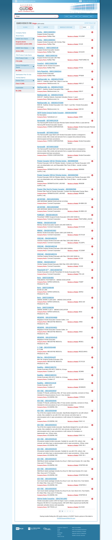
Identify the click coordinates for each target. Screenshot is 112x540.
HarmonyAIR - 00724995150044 (47, 133)
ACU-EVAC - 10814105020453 (47, 425)
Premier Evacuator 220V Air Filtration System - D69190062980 (57, 175)
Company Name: (42, 36)
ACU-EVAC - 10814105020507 (47, 391)
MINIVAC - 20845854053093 (46, 231)
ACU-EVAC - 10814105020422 (47, 459)
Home (66, 16)
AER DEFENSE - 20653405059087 (48, 207)
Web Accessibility (76, 527)
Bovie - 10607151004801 (45, 278)
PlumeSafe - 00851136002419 (47, 56)
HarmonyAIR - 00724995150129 (47, 121)
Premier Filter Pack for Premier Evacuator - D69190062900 (56, 189)
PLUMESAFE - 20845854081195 (47, 215)
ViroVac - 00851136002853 (46, 32)
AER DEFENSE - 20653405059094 (48, 199)
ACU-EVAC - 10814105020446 (47, 439)
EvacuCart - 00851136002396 (47, 64)
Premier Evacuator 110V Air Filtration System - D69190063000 (57, 161)
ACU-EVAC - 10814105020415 (47, 469)
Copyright (59, 532)
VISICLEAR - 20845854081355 (47, 238)
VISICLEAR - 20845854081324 (47, 254)
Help (91, 16)
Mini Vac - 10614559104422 (46, 357)
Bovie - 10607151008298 (45, 308)
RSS (58, 531)
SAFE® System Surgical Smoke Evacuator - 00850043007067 (57, 113)
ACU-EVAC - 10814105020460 (47, 411)
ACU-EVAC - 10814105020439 (47, 449)
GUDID (26, 8)
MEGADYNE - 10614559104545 (47, 337)
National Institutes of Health (79, 531)
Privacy (59, 534)
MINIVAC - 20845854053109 (46, 223)
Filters (25, 27)
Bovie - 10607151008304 (45, 298)
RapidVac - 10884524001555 (47, 375)
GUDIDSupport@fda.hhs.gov (66, 518)
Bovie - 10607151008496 (45, 288)
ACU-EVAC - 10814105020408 (47, 479)
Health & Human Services (78, 535)
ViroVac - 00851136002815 (46, 40)
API (80, 16)
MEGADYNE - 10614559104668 (47, 318)
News (76, 16)
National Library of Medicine (26, 1)
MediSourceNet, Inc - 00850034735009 (50, 103)
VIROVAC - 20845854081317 (46, 262)
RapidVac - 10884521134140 (46, 383)
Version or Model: (73, 36)
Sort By (45, 27)
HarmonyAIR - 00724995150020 (47, 147)
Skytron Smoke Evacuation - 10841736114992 (52, 499)
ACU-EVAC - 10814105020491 (47, 401)
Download (85, 16)
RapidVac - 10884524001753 (46, 367)
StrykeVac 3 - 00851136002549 (47, 48)
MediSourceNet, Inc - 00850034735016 (50, 95)
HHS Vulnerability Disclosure (79, 529)
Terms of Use (60, 536)
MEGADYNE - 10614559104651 (47, 328)
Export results (89, 23)
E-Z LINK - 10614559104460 (46, 347)
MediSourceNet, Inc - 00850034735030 (50, 79)
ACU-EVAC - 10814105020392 (47, 489)
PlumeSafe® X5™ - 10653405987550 (49, 270)
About (71, 16)
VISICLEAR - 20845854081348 (47, 246)
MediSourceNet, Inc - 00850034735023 (50, 87)
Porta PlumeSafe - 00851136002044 (49, 71)
